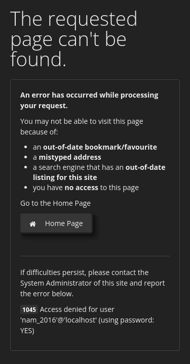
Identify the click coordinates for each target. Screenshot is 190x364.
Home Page (56, 223)
